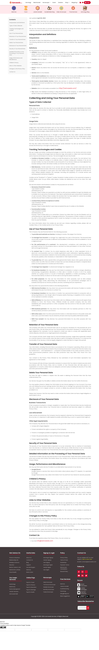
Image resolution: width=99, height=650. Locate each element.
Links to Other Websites (15, 65)
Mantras (28, 569)
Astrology (28, 2)
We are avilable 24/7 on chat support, (85, 558)
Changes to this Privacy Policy (17, 68)
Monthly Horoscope (48, 589)
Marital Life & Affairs (14, 569)
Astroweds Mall (13, 594)
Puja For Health (30, 592)
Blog (27, 562)
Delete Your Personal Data (16, 42)
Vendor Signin (47, 567)
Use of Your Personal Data (16, 33)
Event (54, 2)
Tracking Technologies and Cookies (16, 29)
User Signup (46, 562)
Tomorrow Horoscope (49, 584)
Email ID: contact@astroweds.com (86, 561)
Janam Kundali (64, 586)
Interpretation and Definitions (17, 22)
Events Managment (14, 589)
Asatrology (12, 584)
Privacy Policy (64, 557)
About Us (28, 557)
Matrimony (12, 586)
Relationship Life (13, 560)
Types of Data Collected (15, 25)
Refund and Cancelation (63, 568)
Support (28, 565)
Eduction (11, 565)
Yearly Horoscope (48, 592)
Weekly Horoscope (48, 587)
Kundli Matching (64, 588)
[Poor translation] (4, 627)
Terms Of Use (64, 560)
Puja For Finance (30, 585)
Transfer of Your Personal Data (17, 39)
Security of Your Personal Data (17, 48)
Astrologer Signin (48, 565)
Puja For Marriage (31, 589)
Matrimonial (36, 2)
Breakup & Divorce (14, 562)
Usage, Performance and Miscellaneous (15, 58)
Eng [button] (76, 2)
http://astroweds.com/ (68, 88)
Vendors (60, 2)
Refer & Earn (29, 572)
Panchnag (63, 591)
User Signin (46, 569)
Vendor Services (13, 591)
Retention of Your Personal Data (17, 36)
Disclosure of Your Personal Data (17, 45)
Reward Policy (64, 571)
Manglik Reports (64, 593)
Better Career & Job (15, 567)
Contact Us (12, 72)
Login (87, 2)
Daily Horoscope (47, 582)
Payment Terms (64, 565)
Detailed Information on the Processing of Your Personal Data (16, 53)
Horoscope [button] (46, 2)
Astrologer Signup (48, 557)
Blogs (73, 2)
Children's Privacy (13, 62)
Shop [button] (66, 2)
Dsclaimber (63, 562)
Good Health (12, 572)
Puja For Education (31, 587)
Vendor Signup (47, 560)
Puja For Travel (30, 582)
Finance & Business (14, 557)
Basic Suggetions (65, 596)
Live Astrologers (30, 567)
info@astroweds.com (45, 541)
